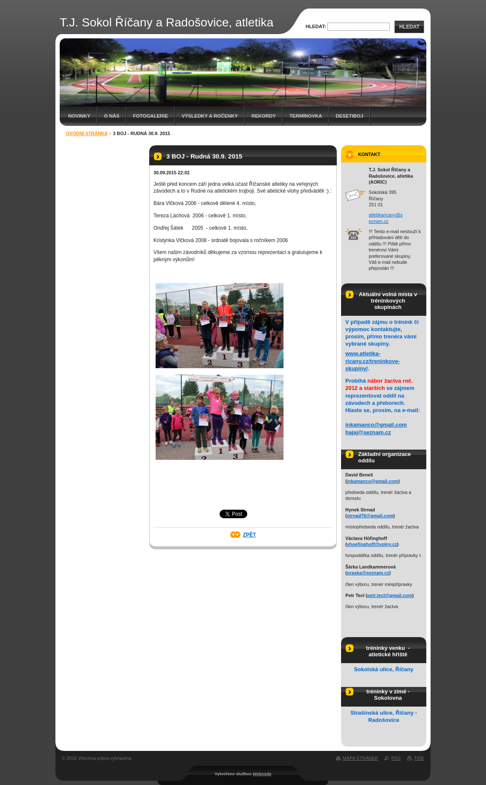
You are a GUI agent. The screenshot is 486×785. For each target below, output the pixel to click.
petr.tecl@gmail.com (389, 595)
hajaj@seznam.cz (368, 432)
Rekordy (264, 115)
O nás (111, 115)
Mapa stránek (360, 758)
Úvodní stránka (87, 133)
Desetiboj (349, 115)
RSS (396, 758)
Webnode (262, 773)
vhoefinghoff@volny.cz (372, 544)
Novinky (79, 115)
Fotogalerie (150, 115)
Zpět (249, 535)
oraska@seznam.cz (368, 572)
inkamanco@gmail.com (376, 424)
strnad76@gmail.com (370, 515)
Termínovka (305, 115)
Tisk (419, 758)
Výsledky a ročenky (210, 115)
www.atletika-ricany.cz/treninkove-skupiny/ (372, 360)
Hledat (409, 27)
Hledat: (316, 26)
